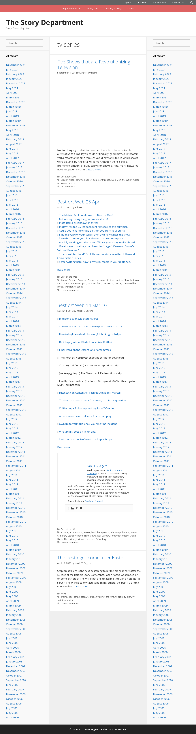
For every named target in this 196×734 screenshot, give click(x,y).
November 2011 (16, 456)
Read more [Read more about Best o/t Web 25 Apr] (63, 269)
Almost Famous (69, 280)
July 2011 (11, 475)
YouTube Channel (94, 501)
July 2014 (11, 307)
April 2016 (12, 209)
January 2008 (14, 661)
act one (64, 532)
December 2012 (15, 396)
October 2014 (14, 293)
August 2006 (14, 703)
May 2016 (12, 204)
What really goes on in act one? (77, 431)
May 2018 (12, 130)
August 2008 (14, 633)
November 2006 (16, 694)
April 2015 (12, 265)
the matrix (108, 283)
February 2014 (15, 330)
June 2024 (12, 69)
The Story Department (44, 22)
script (77, 596)
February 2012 (15, 442)
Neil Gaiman (103, 535)
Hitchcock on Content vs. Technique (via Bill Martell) (90, 392)
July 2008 (11, 638)
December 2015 (15, 228)
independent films (119, 280)
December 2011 (15, 452)
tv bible (119, 596)
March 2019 (13, 120)
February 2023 (15, 74)
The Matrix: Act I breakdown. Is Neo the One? (86, 215)
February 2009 (15, 610)
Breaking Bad (67, 179)
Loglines (127, 2)
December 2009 (15, 563)
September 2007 (16, 680)
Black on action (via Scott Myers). (78, 318)
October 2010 (14, 517)
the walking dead (130, 179)
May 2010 (12, 540)
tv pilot (127, 596)
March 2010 (13, 549)
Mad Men (116, 179)
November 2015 (16, 232)
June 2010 (12, 535)
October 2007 (14, 675)
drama (64, 596)
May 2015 (12, 260)
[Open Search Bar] (191, 2)
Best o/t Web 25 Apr (78, 202)
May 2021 (12, 88)
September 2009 (16, 577)
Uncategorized (68, 176)
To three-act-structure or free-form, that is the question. (92, 400)
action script (76, 532)
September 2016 (16, 186)
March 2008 (13, 652)
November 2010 (16, 512)
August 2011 (14, 470)
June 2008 (12, 643)
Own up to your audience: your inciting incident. (88, 424)
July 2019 (11, 111)
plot (84, 283)
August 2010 (14, 526)
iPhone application (120, 532)
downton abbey (84, 179)
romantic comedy (119, 535)
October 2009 (14, 573)
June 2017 (12, 148)
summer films (95, 283)
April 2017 (12, 158)
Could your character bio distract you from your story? (92, 230)
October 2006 (14, 699)
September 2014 (16, 298)
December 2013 (15, 340)
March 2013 (13, 382)
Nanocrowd (90, 535)
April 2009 (12, 601)
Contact (131, 8)
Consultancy (159, 2)
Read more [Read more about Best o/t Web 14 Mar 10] (63, 447)
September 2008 (16, 629)
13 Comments (68, 186)
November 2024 (16, 64)
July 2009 (11, 587)
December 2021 (15, 83)
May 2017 (12, 153)
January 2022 (14, 79)
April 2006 (12, 717)
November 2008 (16, 619)
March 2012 (13, 437)
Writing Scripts (93, 8)
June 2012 (12, 424)
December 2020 (15, 102)
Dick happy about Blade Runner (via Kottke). (85, 342)
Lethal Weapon (75, 535)
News (63, 593)
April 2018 (12, 134)
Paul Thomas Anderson (69, 283)
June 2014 (12, 312)
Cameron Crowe (86, 280)
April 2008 (12, 647)
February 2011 (15, 498)
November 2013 (16, 344)
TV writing (101, 539)
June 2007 (12, 685)
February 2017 (15, 162)
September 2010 (16, 521)
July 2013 (11, 363)
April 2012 (12, 433)
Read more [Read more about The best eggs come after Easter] (82, 586)
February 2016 (15, 218)
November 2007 (16, 671)
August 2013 (14, 358)
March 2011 (13, 493)
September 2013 (16, 354)
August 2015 (14, 246)
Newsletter (178, 2)
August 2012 (14, 414)
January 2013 (14, 391)
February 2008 (15, 657)
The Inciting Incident (74, 539)
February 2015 (15, 274)
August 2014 (14, 302)
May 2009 (12, 596)
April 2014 (12, 321)
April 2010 (12, 545)
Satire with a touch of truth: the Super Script (85, 439)
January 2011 (14, 503)
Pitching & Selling (113, 8)
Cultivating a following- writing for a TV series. (87, 408)
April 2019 (12, 116)
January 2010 (14, 559)
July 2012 (11, 419)
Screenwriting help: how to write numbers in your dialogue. (95, 262)
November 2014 (16, 288)
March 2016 (13, 214)
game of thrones (101, 179)
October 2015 (14, 237)
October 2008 (14, 624)
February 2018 (15, 139)
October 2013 (14, 349)
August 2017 (14, 144)
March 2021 (13, 97)
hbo (71, 596)
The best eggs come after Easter (91, 557)
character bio (102, 280)
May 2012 (12, 428)
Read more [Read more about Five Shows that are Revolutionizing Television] (94, 169)
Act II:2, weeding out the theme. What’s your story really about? (97, 242)
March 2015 (13, 270)
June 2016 (12, 200)
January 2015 (14, 279)
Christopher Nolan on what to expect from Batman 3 (90, 326)
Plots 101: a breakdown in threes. (79, 223)
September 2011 (16, 465)
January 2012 (14, 447)
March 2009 (13, 605)
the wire (110, 596)
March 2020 (13, 107)
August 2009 (14, 582)
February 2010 (15, 554)
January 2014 (14, 335)
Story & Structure (72, 8)
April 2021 (12, 92)
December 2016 (15, 172)
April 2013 (12, 377)
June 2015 (12, 256)
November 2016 (16, 176)
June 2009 (12, 591)
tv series (72, 183)
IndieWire (134, 280)
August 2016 (14, 190)
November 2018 (16, 125)
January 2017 (14, 167)
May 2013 (12, 372)
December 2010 (15, 507)
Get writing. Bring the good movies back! (83, 219)
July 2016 (11, 195)
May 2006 (12, 713)
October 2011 (14, 461)
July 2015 (11, 251)
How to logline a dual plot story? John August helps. (90, 334)
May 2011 (12, 484)
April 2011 (12, 489)
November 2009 (16, 568)
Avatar (86, 532)
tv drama (62, 183)
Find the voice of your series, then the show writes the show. (94, 234)
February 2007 (15, 689)
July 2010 (11, 531)
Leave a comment (70, 290)
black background (100, 532)
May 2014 (12, 316)
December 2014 (15, 284)
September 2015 (16, 242)
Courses (142, 2)
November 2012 (16, 400)
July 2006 (11, 708)
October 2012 (14, 405)
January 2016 (14, 223)
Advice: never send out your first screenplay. (85, 416)
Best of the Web (69, 276)
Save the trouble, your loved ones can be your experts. (91, 238)
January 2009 (14, 615)
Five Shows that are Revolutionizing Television (93, 64)
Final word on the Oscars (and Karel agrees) (85, 350)
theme (118, 283)
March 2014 (13, 326)
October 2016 (14, 181)
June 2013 (12, 368)
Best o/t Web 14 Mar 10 (82, 305)
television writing (96, 596)
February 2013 (15, 386)
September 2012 (16, 409)
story (83, 596)
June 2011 (12, 479)
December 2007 (15, 666)
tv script (69, 286)
